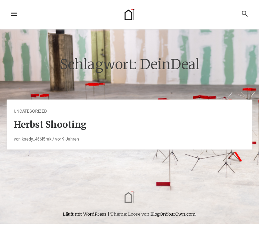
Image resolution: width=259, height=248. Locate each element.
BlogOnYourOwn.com (173, 214)
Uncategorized (30, 111)
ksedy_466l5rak (36, 139)
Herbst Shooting (50, 124)
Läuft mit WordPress (85, 214)
